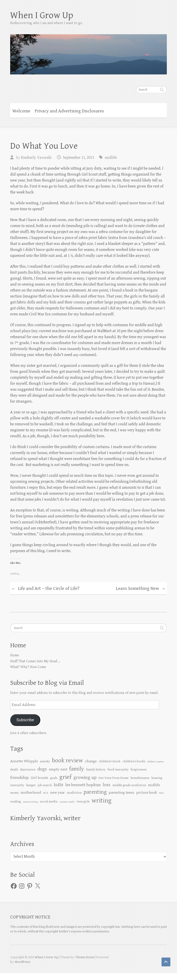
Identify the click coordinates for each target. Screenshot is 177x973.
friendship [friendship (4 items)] (19, 777)
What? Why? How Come (28, 667)
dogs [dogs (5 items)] (42, 769)
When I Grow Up (41, 15)
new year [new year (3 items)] (57, 792)
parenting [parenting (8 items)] (95, 792)
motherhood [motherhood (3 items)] (31, 792)
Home (14, 655)
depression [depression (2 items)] (27, 769)
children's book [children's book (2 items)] (109, 761)
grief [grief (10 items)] (65, 777)
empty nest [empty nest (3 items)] (58, 769)
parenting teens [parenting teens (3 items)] (121, 792)
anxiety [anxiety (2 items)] (45, 761)
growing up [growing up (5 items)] (84, 777)
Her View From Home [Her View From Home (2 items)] (113, 778)
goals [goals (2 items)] (53, 778)
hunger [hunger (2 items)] (31, 785)
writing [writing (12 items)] (102, 800)
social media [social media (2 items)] (48, 801)
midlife (111, 157)
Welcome (21, 111)
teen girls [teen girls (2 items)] (83, 801)
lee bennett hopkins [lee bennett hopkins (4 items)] (83, 784)
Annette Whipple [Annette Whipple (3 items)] (24, 761)
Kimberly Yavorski (36, 157)
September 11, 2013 (78, 157)
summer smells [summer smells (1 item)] (67, 802)
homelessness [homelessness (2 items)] (140, 778)
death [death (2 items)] (14, 769)
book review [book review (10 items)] (67, 760)
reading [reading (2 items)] (15, 801)
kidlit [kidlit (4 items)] (58, 784)
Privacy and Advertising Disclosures (69, 111)
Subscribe (25, 720)
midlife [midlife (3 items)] (154, 785)
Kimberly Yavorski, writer (45, 818)
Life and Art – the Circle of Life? (45, 589)
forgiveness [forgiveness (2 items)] (138, 769)
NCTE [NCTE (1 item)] (45, 793)
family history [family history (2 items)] (96, 769)
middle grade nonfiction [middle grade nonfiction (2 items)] (129, 785)
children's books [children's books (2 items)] (133, 761)
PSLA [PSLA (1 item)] (161, 793)
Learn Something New (141, 589)
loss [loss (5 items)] (106, 784)
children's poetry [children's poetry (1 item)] (155, 761)
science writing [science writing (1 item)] (30, 802)
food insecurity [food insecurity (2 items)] (118, 769)
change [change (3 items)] (91, 761)
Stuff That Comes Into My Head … (35, 661)
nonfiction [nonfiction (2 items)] (74, 793)
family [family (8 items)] (76, 769)
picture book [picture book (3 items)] (146, 792)
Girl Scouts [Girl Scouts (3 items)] (39, 778)
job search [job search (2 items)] (45, 785)
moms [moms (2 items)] (14, 793)
